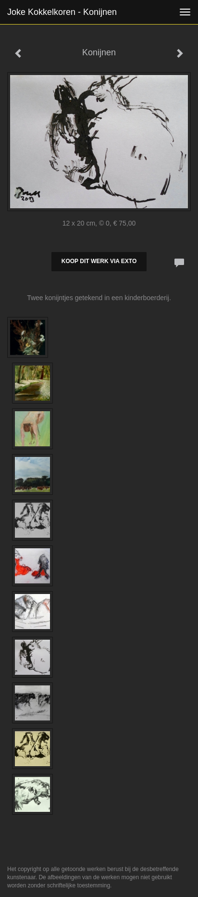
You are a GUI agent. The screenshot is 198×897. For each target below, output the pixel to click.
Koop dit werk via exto (99, 261)
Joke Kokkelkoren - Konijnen (62, 12)
